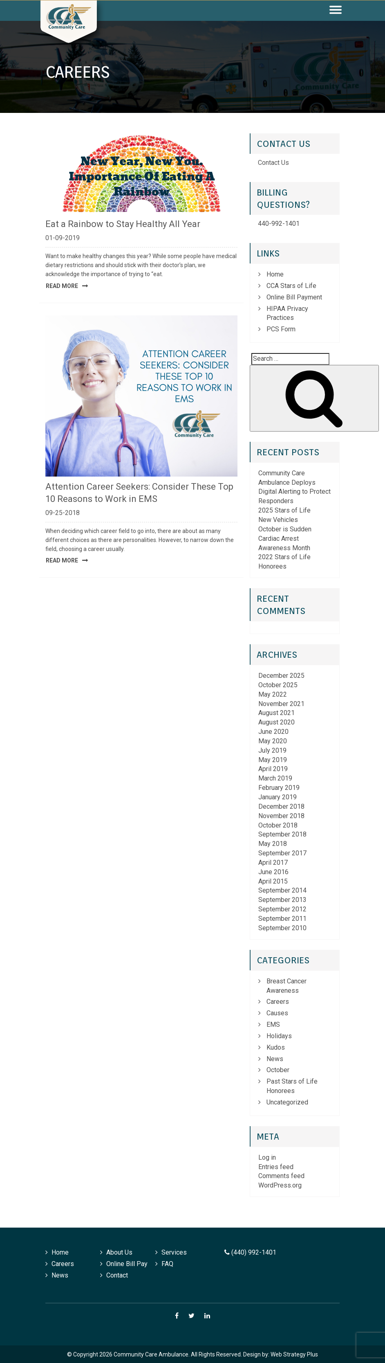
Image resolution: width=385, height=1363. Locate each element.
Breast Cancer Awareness (286, 985)
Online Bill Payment (294, 297)
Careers (277, 1001)
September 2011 (282, 918)
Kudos (275, 1047)
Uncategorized (287, 1102)
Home (275, 274)
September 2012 (282, 909)
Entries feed (275, 1167)
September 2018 (282, 834)
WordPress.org (280, 1185)
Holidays (279, 1036)
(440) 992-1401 (250, 1252)
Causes (277, 1013)
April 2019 (273, 769)
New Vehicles (278, 520)
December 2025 (281, 675)
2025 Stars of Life (284, 510)
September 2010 (282, 928)
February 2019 (279, 788)
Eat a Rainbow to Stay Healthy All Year (122, 224)
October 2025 (278, 685)
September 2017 (282, 853)
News (274, 1059)
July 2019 (272, 750)
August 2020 (276, 722)
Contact (117, 1275)
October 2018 (278, 825)
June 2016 (273, 872)
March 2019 (275, 778)
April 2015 (273, 881)
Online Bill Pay (127, 1264)
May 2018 (272, 844)
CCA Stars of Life (291, 286)
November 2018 (281, 816)
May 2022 (272, 694)
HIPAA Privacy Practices (287, 313)
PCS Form (280, 329)
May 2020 (272, 741)
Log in (267, 1157)
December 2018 (281, 806)
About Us (119, 1252)
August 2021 (276, 713)
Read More (62, 286)
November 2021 (281, 704)
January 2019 (277, 797)
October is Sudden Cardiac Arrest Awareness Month (284, 538)
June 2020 (273, 731)
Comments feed (281, 1176)
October (277, 1070)
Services (174, 1252)
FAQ (167, 1264)
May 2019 (272, 760)
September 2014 (282, 890)
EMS (273, 1024)
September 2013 (282, 900)
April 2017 (273, 862)
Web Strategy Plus (294, 1354)
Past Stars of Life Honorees (292, 1086)
